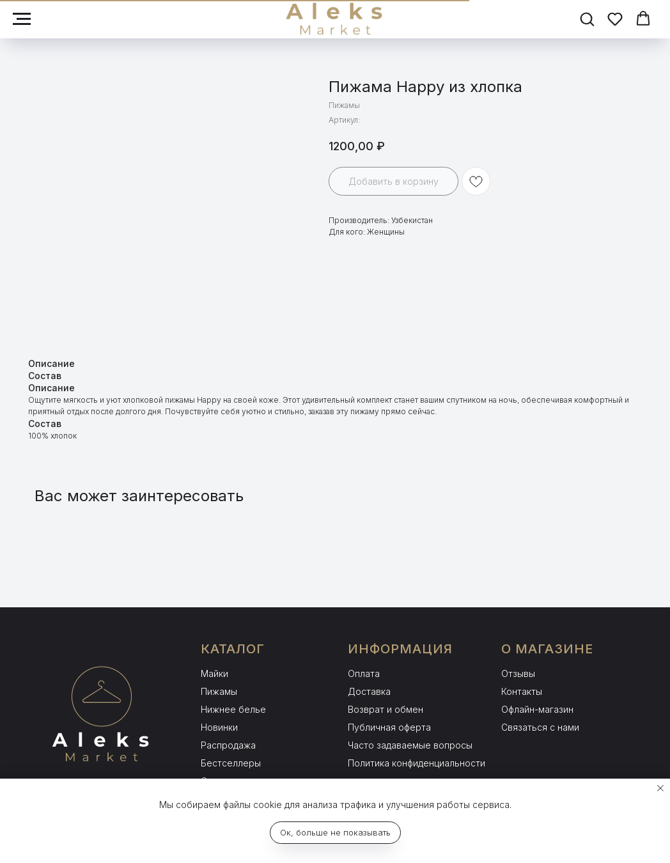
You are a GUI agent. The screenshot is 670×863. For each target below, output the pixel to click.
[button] (587, 18)
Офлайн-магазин (537, 709)
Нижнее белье (233, 709)
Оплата (364, 673)
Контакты (521, 691)
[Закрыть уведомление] (660, 788)
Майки (214, 673)
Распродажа (228, 745)
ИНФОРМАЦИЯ (400, 649)
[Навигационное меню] (22, 19)
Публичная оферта (389, 727)
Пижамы (219, 691)
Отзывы (518, 673)
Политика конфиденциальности (416, 763)
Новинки (219, 727)
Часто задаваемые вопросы (410, 745)
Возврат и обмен (385, 709)
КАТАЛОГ (233, 649)
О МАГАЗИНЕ (547, 649)
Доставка (369, 691)
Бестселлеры (231, 763)
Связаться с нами (540, 727)
